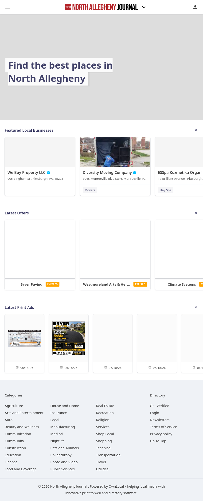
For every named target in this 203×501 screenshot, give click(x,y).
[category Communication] (18, 433)
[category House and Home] (64, 405)
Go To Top (158, 440)
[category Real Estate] (105, 405)
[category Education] (13, 454)
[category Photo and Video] (64, 462)
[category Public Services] (62, 469)
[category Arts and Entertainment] (24, 412)
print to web (91, 493)
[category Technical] (103, 447)
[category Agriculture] (14, 405)
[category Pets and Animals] (64, 447)
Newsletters (160, 419)
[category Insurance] (58, 412)
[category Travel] (101, 462)
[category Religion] (102, 419)
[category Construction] (15, 447)
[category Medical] (56, 433)
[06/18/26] (24, 343)
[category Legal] (54, 419)
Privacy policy (161, 433)
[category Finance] (11, 462)
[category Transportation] (108, 454)
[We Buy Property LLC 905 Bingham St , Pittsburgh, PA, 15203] (40, 160)
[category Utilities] (102, 469)
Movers (90, 190)
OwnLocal (116, 486)
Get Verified (159, 405)
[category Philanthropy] (60, 454)
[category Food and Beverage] (21, 469)
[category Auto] (8, 419)
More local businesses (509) (196, 130)
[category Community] (14, 440)
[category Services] (102, 426)
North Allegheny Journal (69, 486)
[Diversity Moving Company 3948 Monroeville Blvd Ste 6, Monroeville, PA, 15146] (115, 160)
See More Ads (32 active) (196, 307)
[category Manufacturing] (62, 426)
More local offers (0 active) (196, 213)
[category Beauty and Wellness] (22, 426)
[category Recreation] (105, 412)
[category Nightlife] (57, 440)
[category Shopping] (104, 440)
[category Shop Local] (105, 433)
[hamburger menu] (7, 7)
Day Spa (165, 190)
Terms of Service (163, 426)
